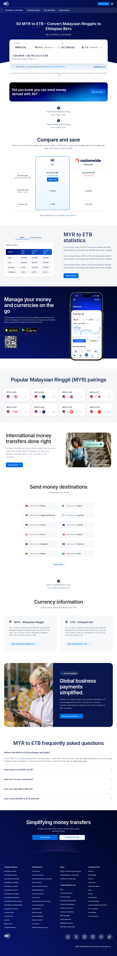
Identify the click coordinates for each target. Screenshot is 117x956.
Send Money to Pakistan (11, 879)
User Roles (35, 923)
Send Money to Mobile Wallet (13, 905)
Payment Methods (37, 916)
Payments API (36, 909)
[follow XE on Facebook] (67, 937)
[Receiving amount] (23, 47)
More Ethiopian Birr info (79, 644)
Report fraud (8, 923)
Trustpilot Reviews (10, 927)
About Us (91, 871)
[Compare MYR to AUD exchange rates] (44, 409)
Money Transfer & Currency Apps (70, 871)
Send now (53, 180)
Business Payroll (37, 920)
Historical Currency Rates (68, 900)
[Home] (6, 4)
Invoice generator (65, 919)
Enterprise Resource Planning (41, 901)
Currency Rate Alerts (66, 908)
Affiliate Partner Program (40, 927)
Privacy (90, 894)
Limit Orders (36, 897)
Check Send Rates (38, 875)
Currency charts (33, 10)
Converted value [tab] (35, 237)
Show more (58, 565)
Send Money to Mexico (11, 882)
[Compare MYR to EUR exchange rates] (44, 394)
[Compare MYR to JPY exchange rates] (100, 394)
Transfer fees (8, 916)
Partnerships (92, 875)
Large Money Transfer (11, 909)
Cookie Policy (92, 897)
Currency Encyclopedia (67, 904)
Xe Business (36, 871)
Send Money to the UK (11, 890)
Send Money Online (10, 871)
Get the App (103, 4)
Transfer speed (9, 912)
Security (6, 920)
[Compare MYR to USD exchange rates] (16, 394)
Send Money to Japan (11, 886)
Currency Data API (37, 905)
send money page (80, 761)
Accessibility (92, 912)
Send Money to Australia (11, 897)
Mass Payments (37, 912)
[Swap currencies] (58, 47)
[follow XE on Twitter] (76, 937)
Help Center (92, 882)
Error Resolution (93, 916)
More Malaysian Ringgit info (24, 644)
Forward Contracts (38, 894)
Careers (90, 879)
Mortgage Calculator (66, 923)
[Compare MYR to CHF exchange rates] (72, 409)
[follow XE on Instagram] (92, 937)
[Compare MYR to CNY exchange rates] (100, 409)
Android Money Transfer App (69, 875)
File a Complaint (93, 909)
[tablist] (29, 238)
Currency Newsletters (67, 912)
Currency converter (14, 10)
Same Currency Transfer (40, 886)
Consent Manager (93, 901)
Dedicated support (94, 886)
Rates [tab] (22, 237)
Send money (64, 10)
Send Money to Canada (11, 894)
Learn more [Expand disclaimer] (71, 215)
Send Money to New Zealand (13, 901)
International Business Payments (42, 879)
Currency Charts (65, 897)
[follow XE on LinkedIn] (84, 937)
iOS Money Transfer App (68, 879)
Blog (61, 889)
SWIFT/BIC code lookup (67, 927)
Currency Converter (66, 893)
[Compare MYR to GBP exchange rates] (72, 394)
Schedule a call (99, 67)
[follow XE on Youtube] (101, 937)
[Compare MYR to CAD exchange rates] (16, 409)
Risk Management (37, 890)
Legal (90, 890)
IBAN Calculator (65, 915)
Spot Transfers (37, 882)
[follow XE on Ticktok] (109, 937)
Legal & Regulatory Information (97, 905)
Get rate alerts (49, 10)
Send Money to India (10, 875)
